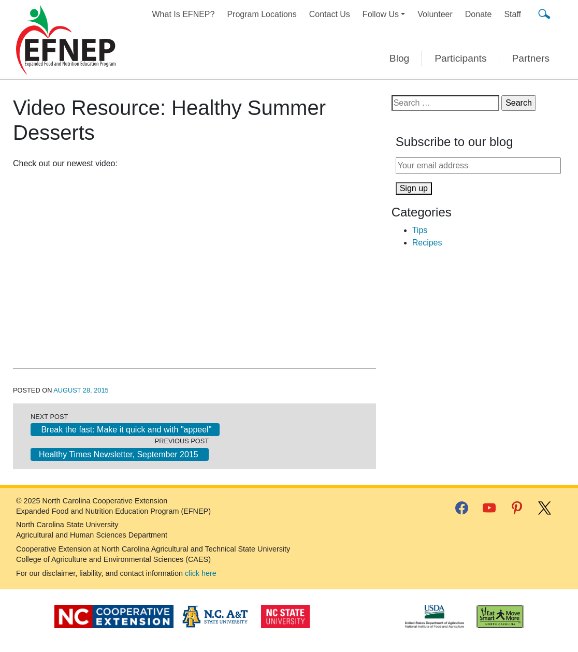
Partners (531, 58)
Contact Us (329, 14)
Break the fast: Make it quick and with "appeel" (125, 429)
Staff (512, 14)
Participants (460, 58)
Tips (420, 230)
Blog (399, 58)
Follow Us (381, 14)
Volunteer (435, 14)
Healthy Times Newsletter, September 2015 (119, 454)
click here (200, 573)
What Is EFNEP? (183, 14)
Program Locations (261, 14)
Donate (478, 14)
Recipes (427, 242)
